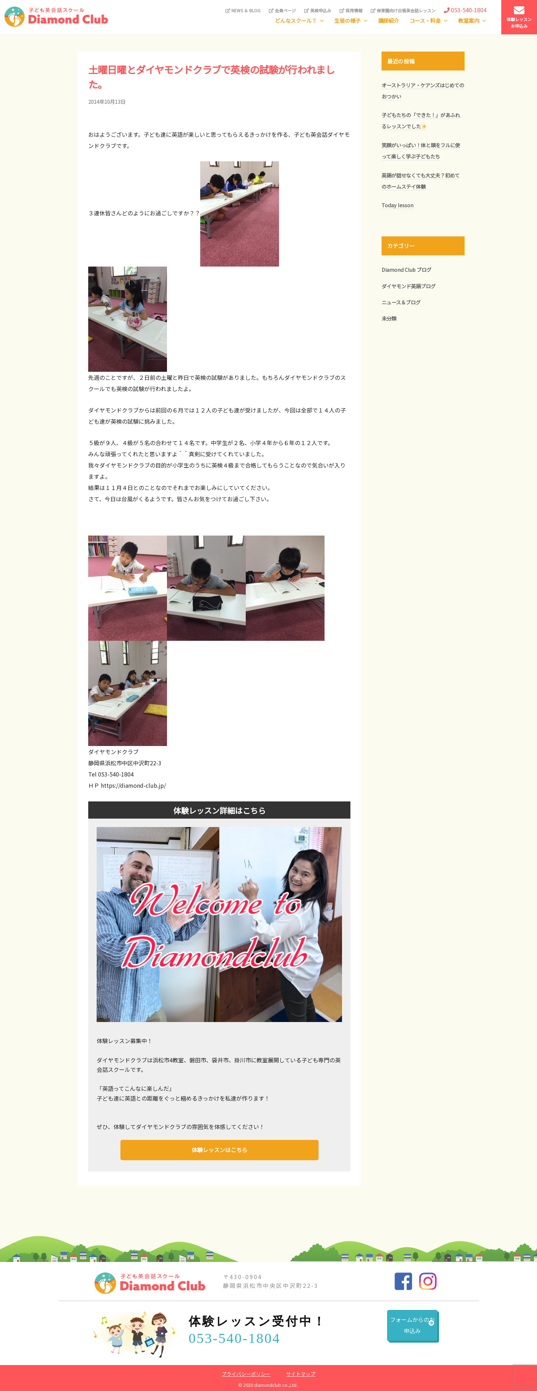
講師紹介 (388, 20)
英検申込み (317, 10)
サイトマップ (300, 1373)
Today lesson (397, 205)
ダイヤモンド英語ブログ (408, 286)
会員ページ (282, 10)
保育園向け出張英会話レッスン (403, 10)
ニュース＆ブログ (401, 302)
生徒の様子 (347, 20)
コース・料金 (425, 20)
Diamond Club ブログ (406, 269)
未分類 (389, 318)
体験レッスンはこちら (219, 1149)
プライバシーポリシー (246, 1373)
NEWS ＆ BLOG (242, 10)
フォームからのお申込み (394, 1329)
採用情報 (351, 10)
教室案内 (468, 20)
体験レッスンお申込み (519, 17)
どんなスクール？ (296, 20)
